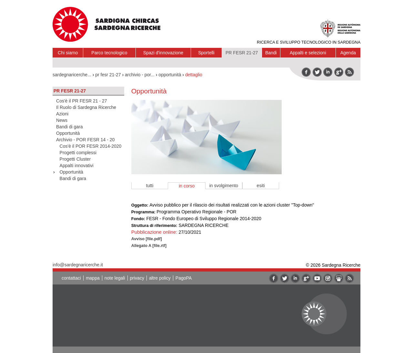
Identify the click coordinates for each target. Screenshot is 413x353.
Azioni (62, 113)
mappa (93, 278)
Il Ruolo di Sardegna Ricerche (86, 107)
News (61, 120)
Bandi (271, 52)
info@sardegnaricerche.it (78, 264)
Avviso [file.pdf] (146, 238)
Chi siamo (68, 52)
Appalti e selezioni (308, 52)
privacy (137, 278)
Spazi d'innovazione (163, 52)
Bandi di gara (69, 126)
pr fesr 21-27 (108, 74)
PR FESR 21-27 (242, 52)
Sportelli (206, 52)
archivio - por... (140, 74)
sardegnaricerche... (72, 74)
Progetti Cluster (75, 159)
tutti (150, 185)
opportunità (169, 74)
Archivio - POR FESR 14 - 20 (85, 139)
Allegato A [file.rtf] (148, 245)
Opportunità (68, 133)
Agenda (348, 52)
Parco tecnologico (109, 52)
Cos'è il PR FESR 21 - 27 (81, 100)
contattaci (71, 278)
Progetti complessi (78, 152)
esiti (261, 185)
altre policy (160, 278)
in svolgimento (223, 185)
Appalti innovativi (77, 165)
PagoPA (184, 278)
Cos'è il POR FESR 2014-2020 (91, 146)
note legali (115, 278)
